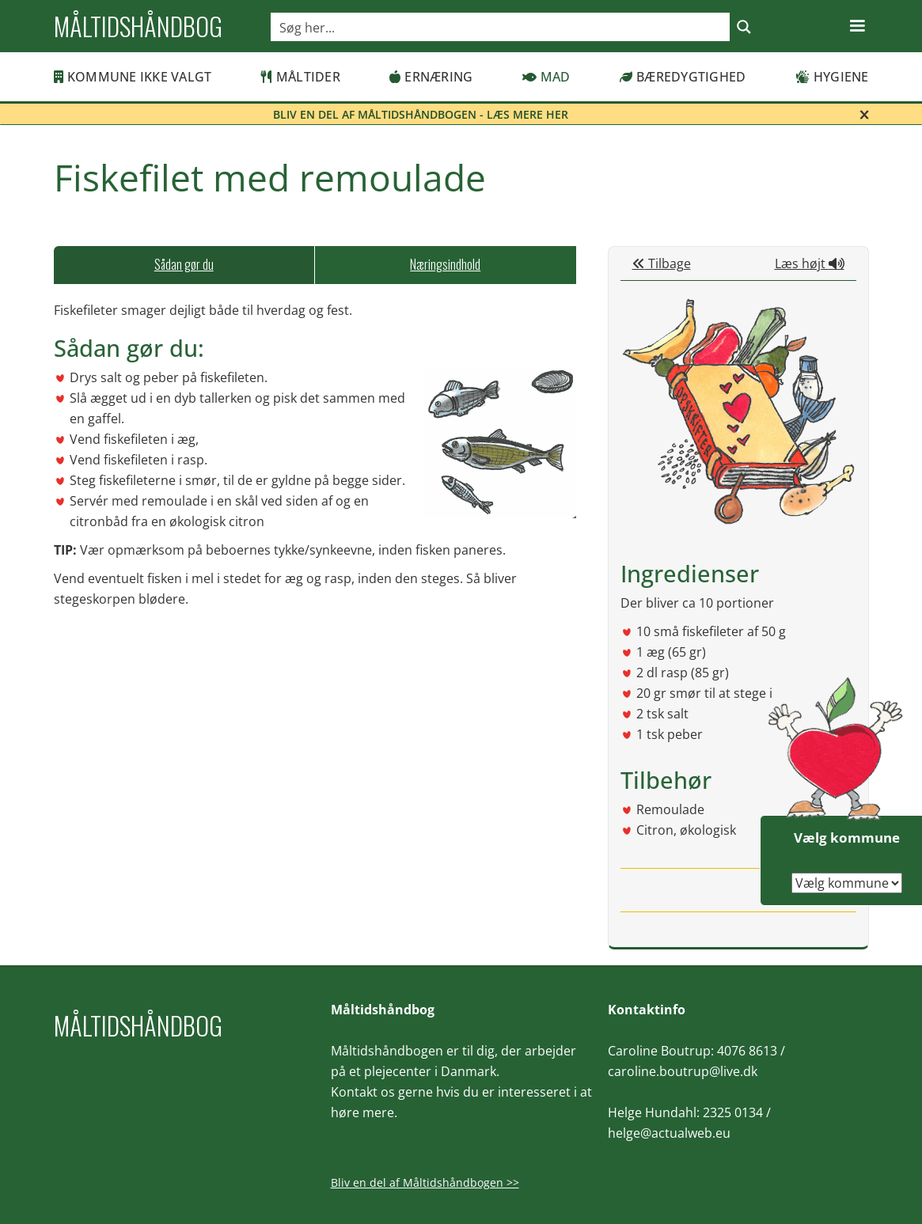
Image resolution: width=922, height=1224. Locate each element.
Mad (546, 76)
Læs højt (809, 263)
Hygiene (832, 76)
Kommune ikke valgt (133, 76)
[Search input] (501, 27)
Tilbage (661, 263)
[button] (857, 26)
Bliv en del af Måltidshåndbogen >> (425, 1182)
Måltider (300, 76)
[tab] (184, 265)
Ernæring (430, 76)
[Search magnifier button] (744, 27)
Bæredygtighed (683, 76)
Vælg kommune (847, 837)
